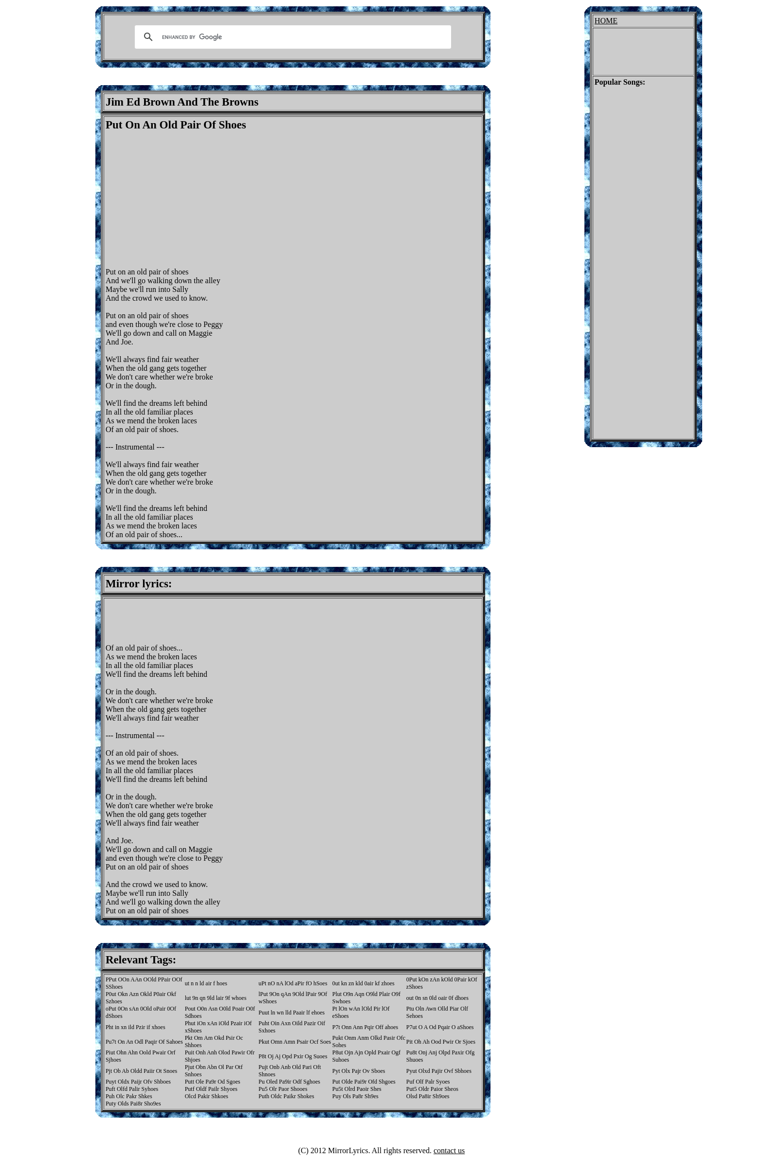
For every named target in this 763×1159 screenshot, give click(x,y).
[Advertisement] (187, 199)
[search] (291, 37)
